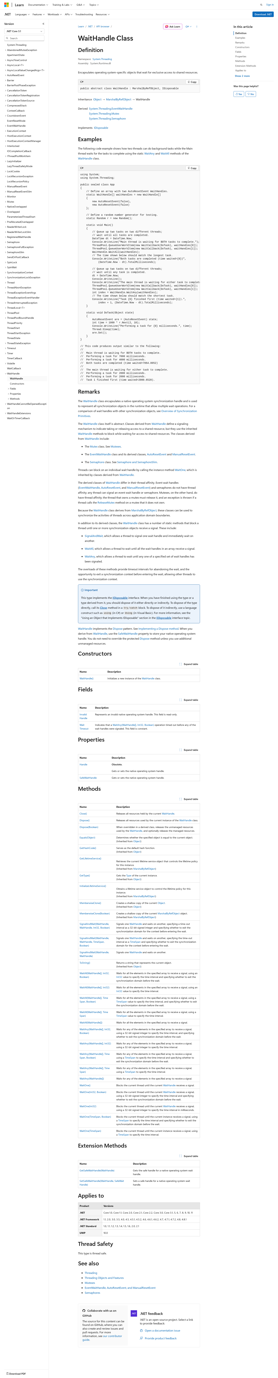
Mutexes (116, 446)
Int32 (119, 977)
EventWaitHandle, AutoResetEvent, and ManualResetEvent (120, 1287)
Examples (240, 37)
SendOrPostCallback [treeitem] (18, 257)
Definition (240, 33)
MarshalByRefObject (118, 99)
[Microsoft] (6, 4)
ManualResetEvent (183, 454)
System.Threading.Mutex (104, 113)
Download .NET (263, 14)
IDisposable (101, 127)
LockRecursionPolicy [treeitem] (18, 181)
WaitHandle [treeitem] (16, 378)
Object (97, 99)
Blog (48, 1375)
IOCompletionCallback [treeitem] (19, 151)
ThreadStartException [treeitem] (18, 333)
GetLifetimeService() (90, 858)
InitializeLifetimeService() (93, 886)
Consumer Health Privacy (102, 1375)
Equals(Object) (87, 837)
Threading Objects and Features (104, 1278)
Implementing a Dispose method (158, 628)
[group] (139, 277)
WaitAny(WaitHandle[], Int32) (95, 1043)
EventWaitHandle (100, 454)
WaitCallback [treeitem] (14, 368)
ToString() (85, 962)
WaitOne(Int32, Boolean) (93, 1092)
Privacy (77, 1375)
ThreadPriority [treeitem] (14, 323)
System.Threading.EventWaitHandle (110, 108)
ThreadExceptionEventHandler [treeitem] (23, 297)
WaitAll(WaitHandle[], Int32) (94, 987)
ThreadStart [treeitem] (13, 328)
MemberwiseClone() (90, 903)
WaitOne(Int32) (88, 1106)
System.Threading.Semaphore (107, 118)
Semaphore (97, 462)
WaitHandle (85, 158)
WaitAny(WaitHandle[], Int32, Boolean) (133, 725)
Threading (91, 1273)
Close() (83, 813)
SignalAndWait (94, 536)
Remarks (239, 42)
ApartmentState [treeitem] (15, 55)
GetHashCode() (88, 848)
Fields (238, 51)
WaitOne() (85, 1085)
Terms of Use (130, 1375)
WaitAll (165, 153)
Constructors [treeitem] (17, 383)
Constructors (242, 47)
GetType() (85, 875)
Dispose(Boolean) (89, 827)
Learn (81, 26)
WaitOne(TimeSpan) (90, 1131)
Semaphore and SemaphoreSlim (137, 462)
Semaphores (92, 1292)
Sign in (270, 4)
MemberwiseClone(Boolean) (95, 913)
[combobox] (24, 31)
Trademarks (147, 1375)
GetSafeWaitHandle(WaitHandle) (97, 1170)
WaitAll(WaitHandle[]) (91, 1022)
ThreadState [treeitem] (13, 338)
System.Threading (102, 59)
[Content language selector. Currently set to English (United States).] (20, 1367)
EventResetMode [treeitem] (16, 120)
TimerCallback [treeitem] (14, 358)
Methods (240, 61)
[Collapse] (43, 24)
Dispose (118, 628)
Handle (83, 764)
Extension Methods (245, 65)
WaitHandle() (86, 678)
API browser (102, 26)
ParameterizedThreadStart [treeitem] (21, 216)
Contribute (63, 1375)
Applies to (240, 70)
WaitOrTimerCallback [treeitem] (18, 418)
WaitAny (149, 153)
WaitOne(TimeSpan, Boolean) (95, 1116)
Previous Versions (32, 1375)
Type (128, 875)
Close (103, 607)
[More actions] (197, 26)
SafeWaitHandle (128, 633)
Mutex (94, 446)
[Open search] (261, 5)
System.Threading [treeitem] (16, 44)
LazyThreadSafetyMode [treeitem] (19, 166)
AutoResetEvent (156, 454)
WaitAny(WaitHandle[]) (92, 1078)
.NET (90, 26)
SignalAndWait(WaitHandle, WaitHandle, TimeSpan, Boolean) (94, 941)
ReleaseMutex (106, 502)
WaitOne (180, 470)
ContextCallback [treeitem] (16, 110)
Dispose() (85, 820)
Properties (240, 56)
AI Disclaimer (11, 1375)
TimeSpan (135, 941)
